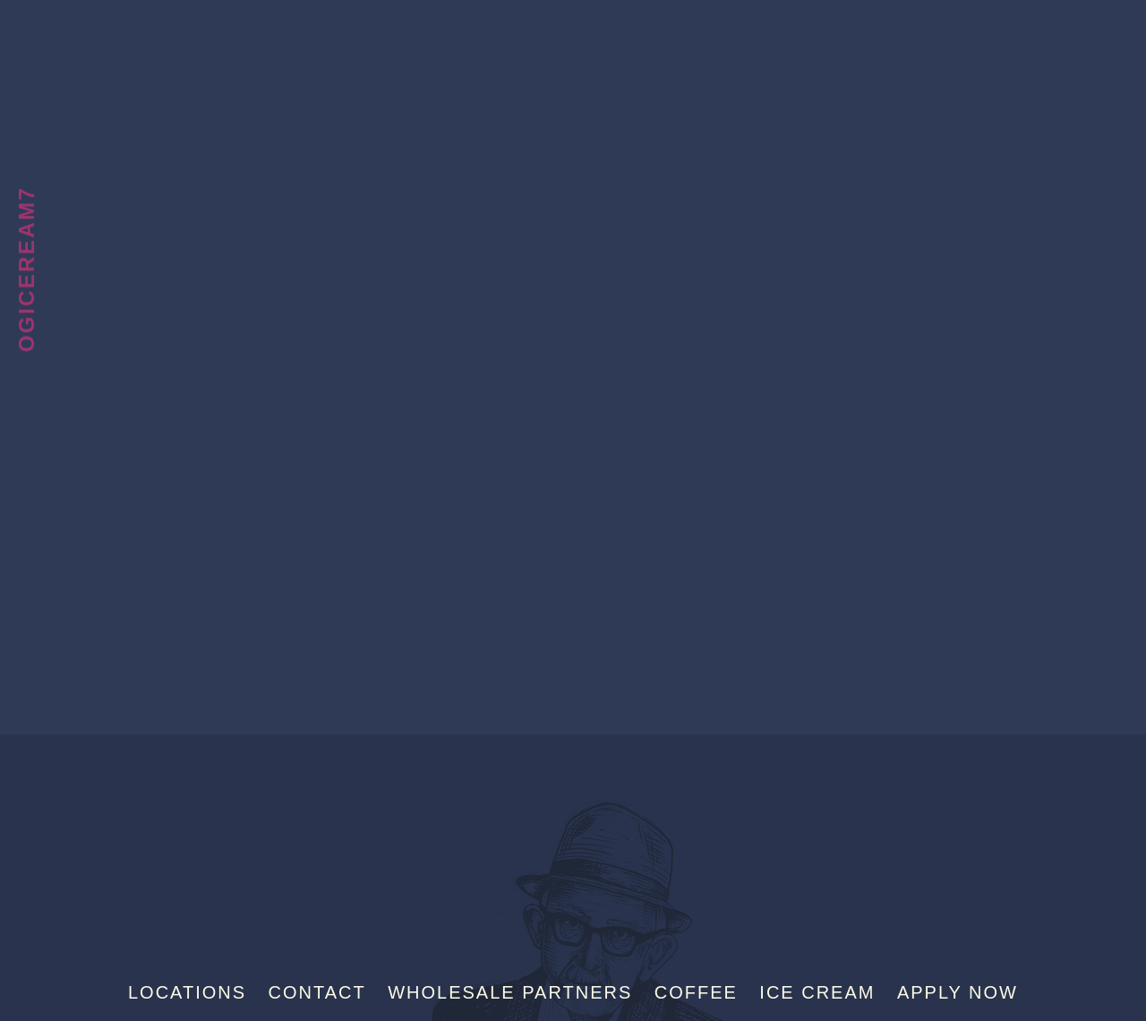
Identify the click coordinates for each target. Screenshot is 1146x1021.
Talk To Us (26, 101)
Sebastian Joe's (573, 40)
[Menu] (1100, 43)
